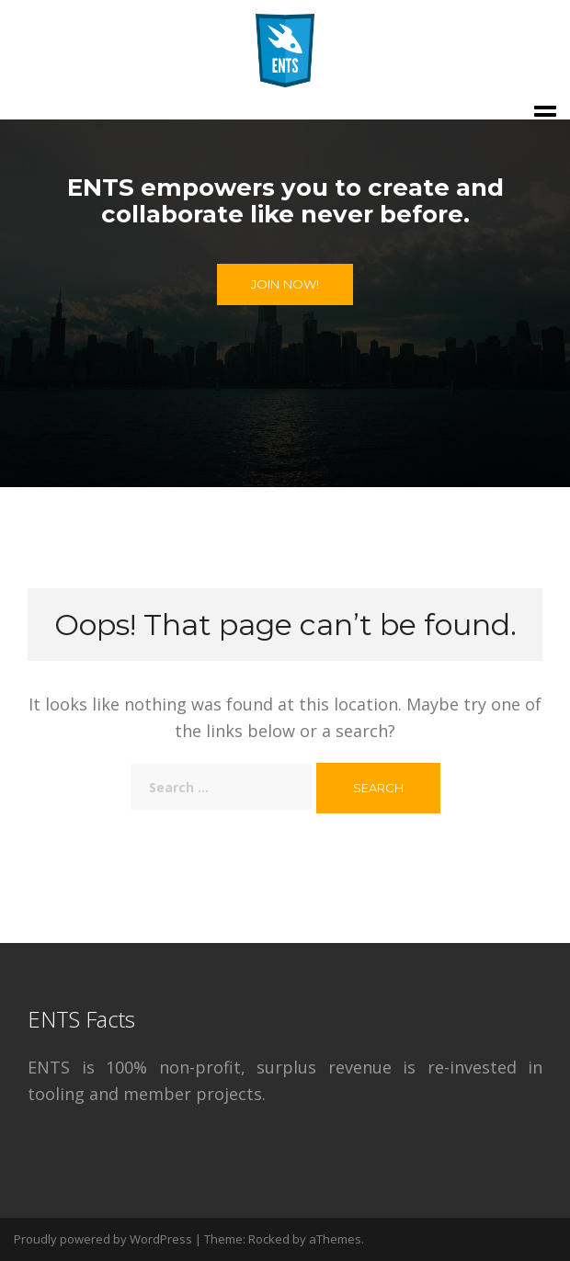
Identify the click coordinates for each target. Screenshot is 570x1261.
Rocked (269, 1239)
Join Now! (285, 284)
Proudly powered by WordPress (103, 1239)
